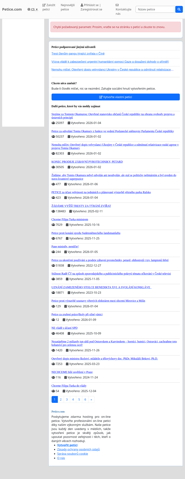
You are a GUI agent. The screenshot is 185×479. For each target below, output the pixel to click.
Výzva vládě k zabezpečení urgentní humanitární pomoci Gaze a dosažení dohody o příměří (110, 61)
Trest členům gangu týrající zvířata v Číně (78, 53)
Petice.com (12, 9)
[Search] (155, 9)
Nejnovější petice (68, 7)
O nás (61, 458)
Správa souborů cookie (72, 454)
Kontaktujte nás (123, 10)
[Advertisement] (23, 73)
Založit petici (48, 7)
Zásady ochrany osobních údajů (78, 449)
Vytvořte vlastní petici (115, 97)
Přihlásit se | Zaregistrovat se (91, 7)
